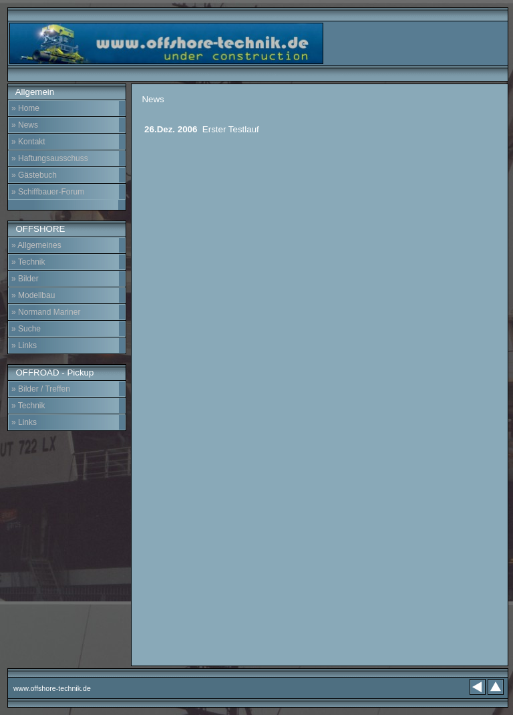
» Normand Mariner (45, 312)
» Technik (28, 262)
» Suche (26, 328)
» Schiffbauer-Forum (47, 191)
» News (24, 125)
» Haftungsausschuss (49, 158)
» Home (25, 108)
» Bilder (25, 278)
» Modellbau (33, 295)
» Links (24, 345)
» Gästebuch (34, 175)
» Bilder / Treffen (40, 389)
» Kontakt (28, 141)
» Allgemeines (36, 245)
